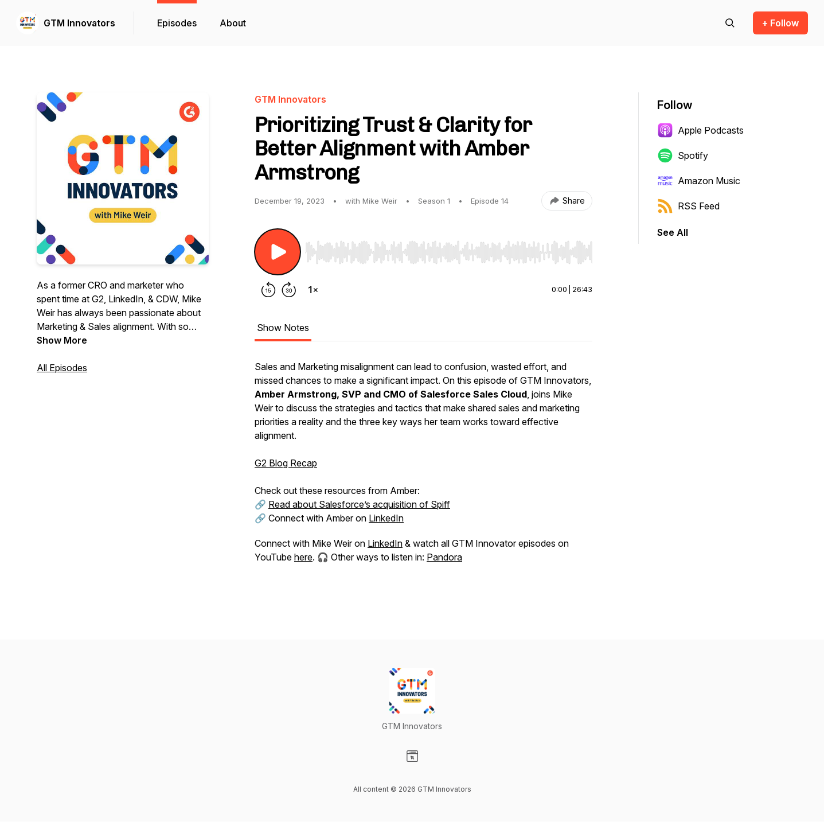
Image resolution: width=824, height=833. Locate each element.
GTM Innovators (79, 23)
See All (672, 232)
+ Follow (780, 23)
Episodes (177, 23)
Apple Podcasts (700, 130)
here (303, 557)
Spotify (682, 155)
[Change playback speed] (313, 290)
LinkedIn (386, 518)
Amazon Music (698, 181)
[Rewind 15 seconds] (268, 290)
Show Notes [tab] (283, 327)
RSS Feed (688, 206)
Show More (62, 340)
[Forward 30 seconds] (289, 290)
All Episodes (62, 367)
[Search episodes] (730, 23)
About (233, 23)
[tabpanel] (423, 467)
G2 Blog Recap (286, 463)
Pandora (444, 557)
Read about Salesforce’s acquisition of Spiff (359, 504)
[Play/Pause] (277, 252)
